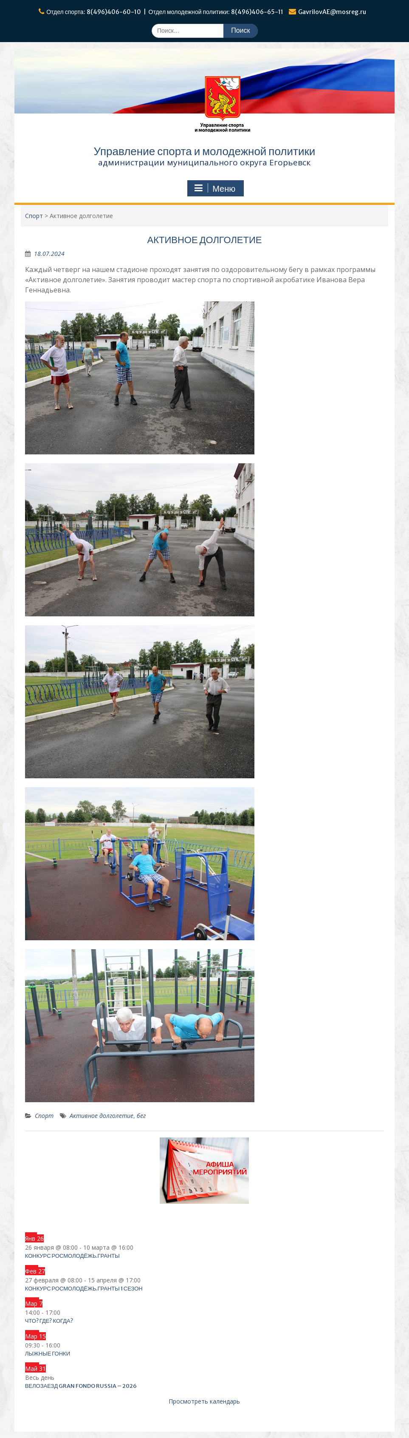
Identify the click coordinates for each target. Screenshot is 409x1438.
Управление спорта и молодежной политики (205, 151)
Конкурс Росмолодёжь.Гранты (72, 1255)
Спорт (44, 1116)
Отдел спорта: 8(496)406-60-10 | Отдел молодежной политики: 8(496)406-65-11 (164, 12)
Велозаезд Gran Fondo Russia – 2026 (81, 1386)
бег (141, 1116)
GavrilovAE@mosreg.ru (332, 12)
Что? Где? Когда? (49, 1321)
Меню (214, 188)
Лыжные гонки (47, 1353)
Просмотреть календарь (204, 1401)
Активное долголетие (101, 1116)
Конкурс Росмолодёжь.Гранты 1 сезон (84, 1288)
